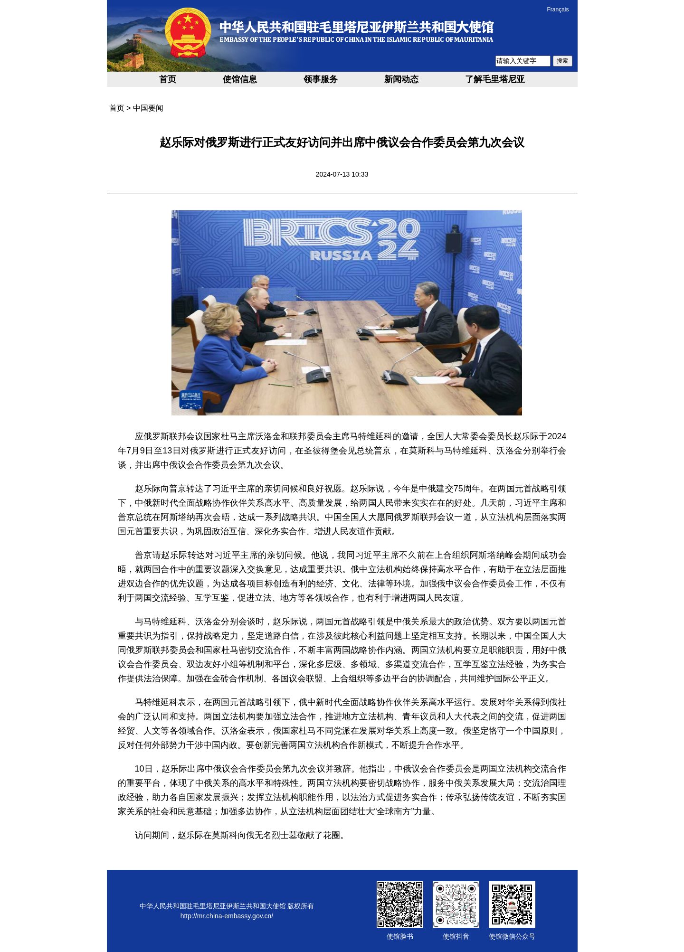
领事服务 (321, 79)
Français (558, 9)
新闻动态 (401, 79)
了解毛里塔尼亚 (495, 79)
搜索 (562, 60)
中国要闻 (148, 108)
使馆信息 (240, 79)
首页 (167, 79)
